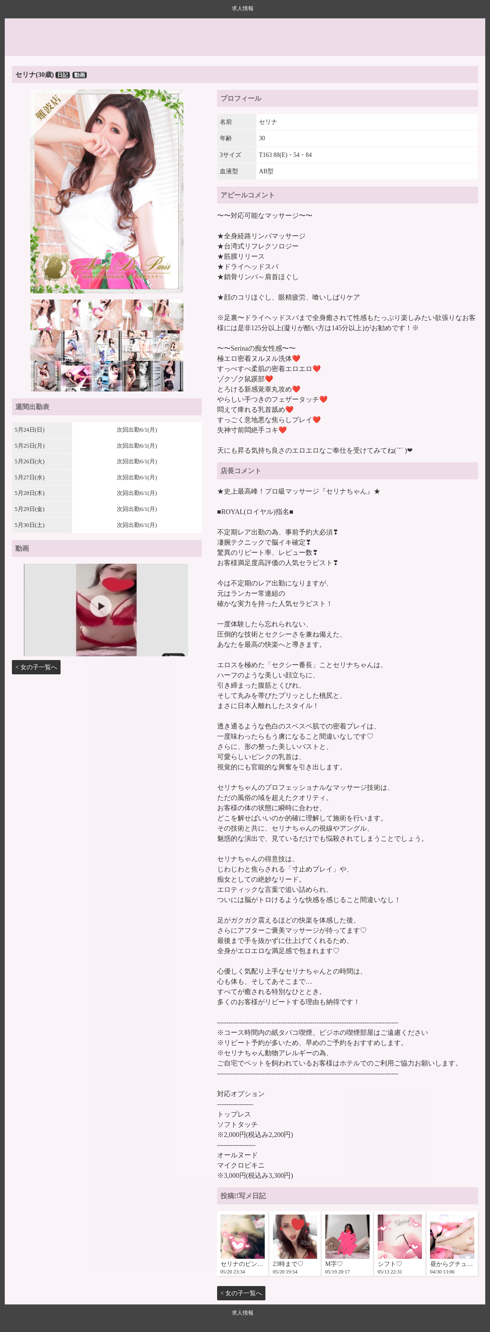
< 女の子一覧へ (36, 667)
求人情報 (243, 8)
